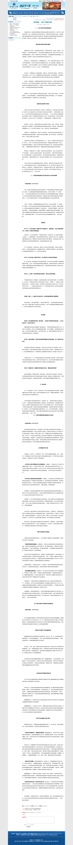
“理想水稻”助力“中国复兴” (14, 35)
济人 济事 (41, 13)
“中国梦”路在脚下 (12, 33)
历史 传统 (31, 13)
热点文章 (11, 21)
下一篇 (23, 809)
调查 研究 (36, 13)
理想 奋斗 (21, 13)
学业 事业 (26, 13)
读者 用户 (52, 13)
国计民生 (14, 19)
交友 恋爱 (52, 12)
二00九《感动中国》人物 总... (14, 31)
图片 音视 (57, 13)
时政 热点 (21, 12)
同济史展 (57, 1)
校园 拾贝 (31, 12)
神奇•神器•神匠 (12, 26)
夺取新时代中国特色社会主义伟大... (15, 27)
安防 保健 (47, 13)
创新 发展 (26, 12)
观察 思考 (36, 12)
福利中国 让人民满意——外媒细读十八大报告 (32, 809)
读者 (44, 1)
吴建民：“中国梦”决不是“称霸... (14, 23)
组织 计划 (57, 12)
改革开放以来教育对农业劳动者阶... (15, 32)
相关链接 (11, 37)
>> (29, 16)
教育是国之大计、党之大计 (14, 28)
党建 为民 (47, 12)
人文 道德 (41, 12)
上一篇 (23, 808)
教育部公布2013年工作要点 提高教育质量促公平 (33, 808)
